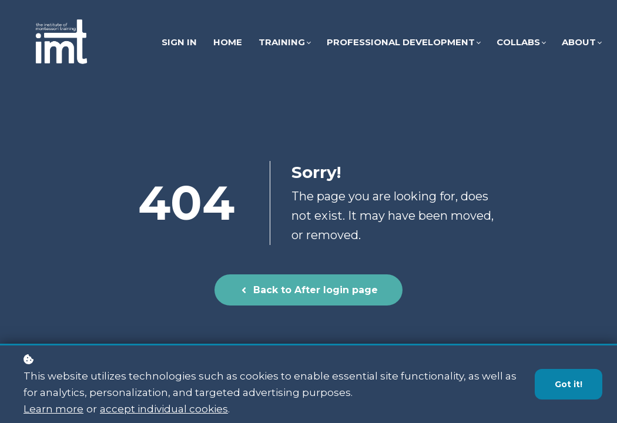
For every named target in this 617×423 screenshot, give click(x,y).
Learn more (53, 409)
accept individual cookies (164, 409)
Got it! (568, 385)
